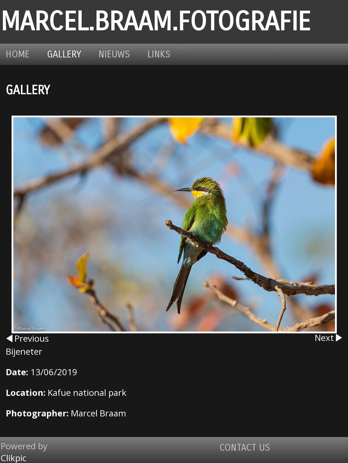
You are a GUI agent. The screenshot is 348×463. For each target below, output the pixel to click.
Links (159, 54)
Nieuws (114, 54)
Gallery (64, 54)
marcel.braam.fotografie (155, 22)
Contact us (244, 447)
